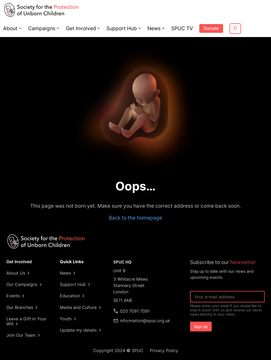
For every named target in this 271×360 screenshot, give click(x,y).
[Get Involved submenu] (96, 27)
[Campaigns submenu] (56, 27)
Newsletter (241, 262)
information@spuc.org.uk (145, 320)
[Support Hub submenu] (136, 27)
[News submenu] (159, 27)
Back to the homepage (135, 218)
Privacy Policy (163, 350)
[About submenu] (19, 27)
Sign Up (201, 326)
